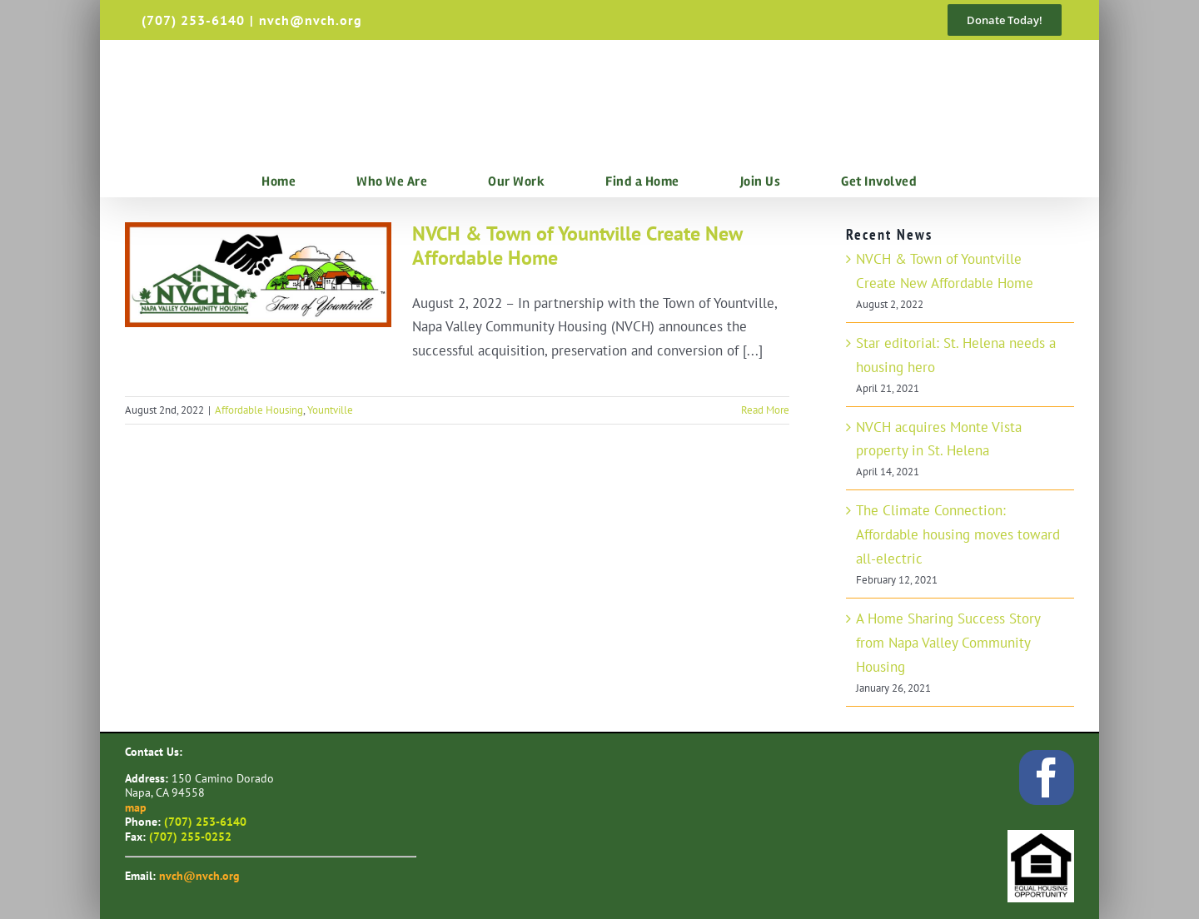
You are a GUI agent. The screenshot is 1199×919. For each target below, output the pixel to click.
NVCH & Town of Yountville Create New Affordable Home (577, 246)
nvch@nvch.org (310, 20)
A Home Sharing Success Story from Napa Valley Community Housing (948, 642)
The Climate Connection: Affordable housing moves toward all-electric (958, 534)
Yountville (330, 410)
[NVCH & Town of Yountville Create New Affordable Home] (258, 274)
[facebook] (1046, 777)
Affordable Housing (259, 410)
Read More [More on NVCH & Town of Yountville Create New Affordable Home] (765, 410)
